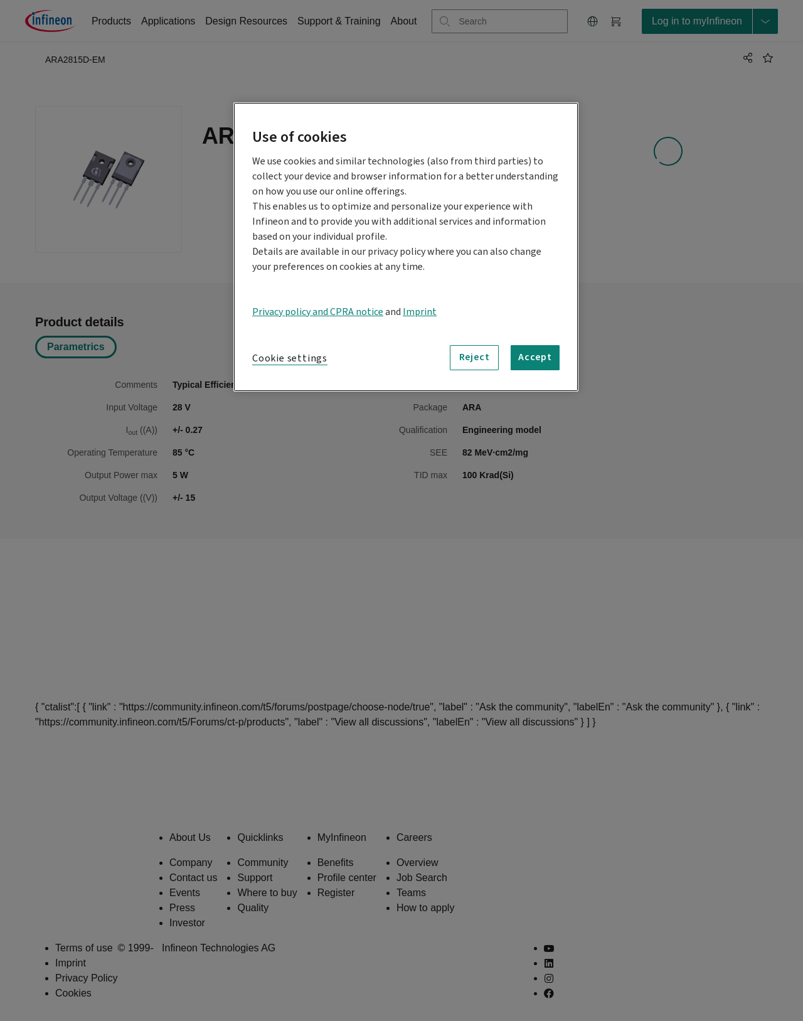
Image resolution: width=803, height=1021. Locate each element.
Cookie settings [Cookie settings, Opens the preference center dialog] (289, 358)
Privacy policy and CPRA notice (317, 312)
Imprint (420, 312)
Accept (535, 357)
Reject (474, 357)
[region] (405, 247)
